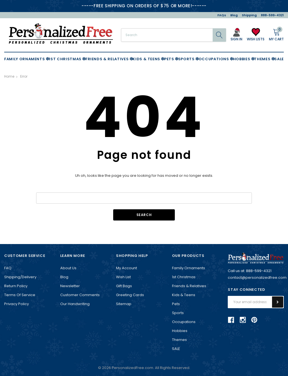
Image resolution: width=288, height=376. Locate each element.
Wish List (123, 277)
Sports (178, 312)
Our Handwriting (75, 304)
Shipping (249, 15)
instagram (243, 320)
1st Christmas (184, 277)
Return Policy (15, 286)
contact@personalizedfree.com (257, 277)
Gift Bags (124, 286)
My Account (126, 268)
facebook (231, 320)
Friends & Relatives (189, 286)
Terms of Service (19, 295)
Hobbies (179, 330)
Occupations (184, 321)
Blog (234, 15)
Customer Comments (80, 295)
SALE (176, 348)
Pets (176, 304)
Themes (179, 339)
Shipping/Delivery (20, 277)
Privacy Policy (16, 304)
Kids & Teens (183, 295)
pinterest (254, 320)
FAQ (7, 268)
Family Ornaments (188, 268)
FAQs (221, 15)
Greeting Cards (130, 295)
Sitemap (123, 304)
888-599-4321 (272, 15)
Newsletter (70, 286)
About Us (68, 268)
